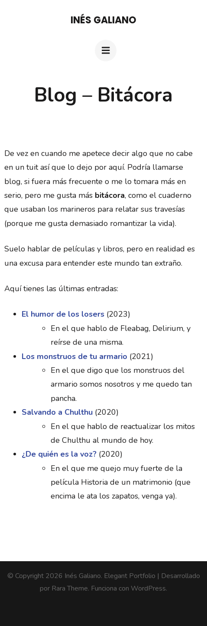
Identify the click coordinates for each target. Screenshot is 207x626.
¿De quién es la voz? (59, 454)
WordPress (148, 588)
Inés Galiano (103, 20)
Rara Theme (70, 588)
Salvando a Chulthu (57, 412)
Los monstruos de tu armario (74, 356)
